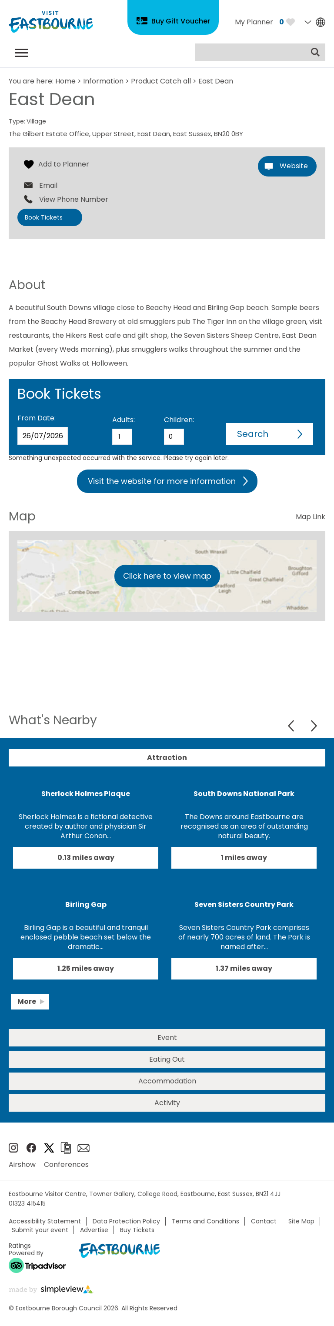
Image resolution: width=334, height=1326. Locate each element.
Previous (292, 725)
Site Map (301, 1221)
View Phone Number (73, 199)
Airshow (22, 1164)
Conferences (66, 1164)
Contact (264, 1221)
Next (313, 725)
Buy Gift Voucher (180, 21)
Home (65, 81)
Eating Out (167, 1059)
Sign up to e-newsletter (83, 1148)
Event (167, 1038)
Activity (167, 1103)
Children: (179, 420)
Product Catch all (161, 81)
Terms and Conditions (205, 1221)
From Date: (36, 418)
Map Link (310, 517)
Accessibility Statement (45, 1221)
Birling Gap (86, 905)
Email (48, 185)
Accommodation (167, 1081)
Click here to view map (167, 575)
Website (294, 166)
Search (252, 434)
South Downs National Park (244, 794)
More (26, 1001)
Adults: (123, 420)
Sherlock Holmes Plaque (85, 794)
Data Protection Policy (126, 1221)
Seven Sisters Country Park (244, 905)
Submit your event (40, 1230)
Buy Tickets (137, 1230)
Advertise (94, 1230)
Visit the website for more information (162, 481)
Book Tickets (44, 217)
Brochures (65, 1148)
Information (103, 81)
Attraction (167, 758)
